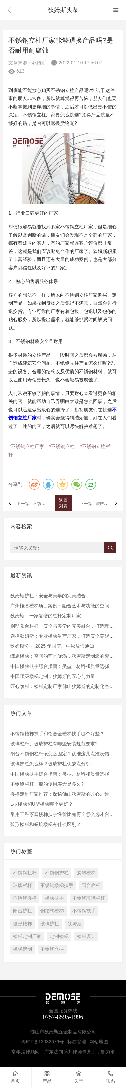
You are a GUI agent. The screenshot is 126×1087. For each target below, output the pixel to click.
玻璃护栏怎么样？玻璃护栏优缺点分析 (50, 764)
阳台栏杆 (91, 885)
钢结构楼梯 (52, 910)
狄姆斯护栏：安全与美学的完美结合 (48, 595)
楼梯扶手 (54, 898)
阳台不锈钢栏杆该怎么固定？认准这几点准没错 (59, 753)
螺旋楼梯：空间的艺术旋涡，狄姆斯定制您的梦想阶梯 (66, 656)
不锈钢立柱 (52, 949)
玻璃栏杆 (22, 885)
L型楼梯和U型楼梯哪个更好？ (41, 804)
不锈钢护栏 (57, 872)
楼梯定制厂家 (27, 936)
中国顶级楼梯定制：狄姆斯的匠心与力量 (52, 676)
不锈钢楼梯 (25, 898)
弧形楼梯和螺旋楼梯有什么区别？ (45, 824)
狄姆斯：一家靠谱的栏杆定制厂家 (45, 616)
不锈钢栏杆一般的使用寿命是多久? (47, 784)
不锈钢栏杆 (25, 872)
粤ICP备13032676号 (42, 1041)
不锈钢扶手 (84, 910)
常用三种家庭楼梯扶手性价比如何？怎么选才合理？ (64, 814)
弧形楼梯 (22, 923)
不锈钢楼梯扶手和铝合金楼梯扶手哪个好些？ (57, 733)
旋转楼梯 (86, 872)
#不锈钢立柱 (62, 446)
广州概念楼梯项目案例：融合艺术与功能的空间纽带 (64, 605)
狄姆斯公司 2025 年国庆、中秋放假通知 (52, 646)
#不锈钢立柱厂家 (26, 446)
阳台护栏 (22, 910)
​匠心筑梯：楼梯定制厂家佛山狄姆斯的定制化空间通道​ (66, 686)
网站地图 (98, 1041)
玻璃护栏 (49, 923)
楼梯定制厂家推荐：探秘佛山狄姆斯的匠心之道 (59, 794)
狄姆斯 (75, 923)
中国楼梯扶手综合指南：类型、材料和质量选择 (59, 666)
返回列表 (63, 503)
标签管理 (76, 1041)
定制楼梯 (59, 936)
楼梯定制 (22, 949)
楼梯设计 (86, 936)
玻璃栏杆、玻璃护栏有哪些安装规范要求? (54, 743)
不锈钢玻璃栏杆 (88, 898)
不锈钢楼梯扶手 (56, 885)
